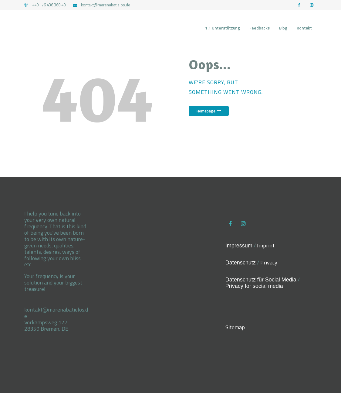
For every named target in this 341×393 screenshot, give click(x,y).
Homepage (206, 111)
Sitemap (235, 327)
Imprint (266, 245)
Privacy (268, 262)
